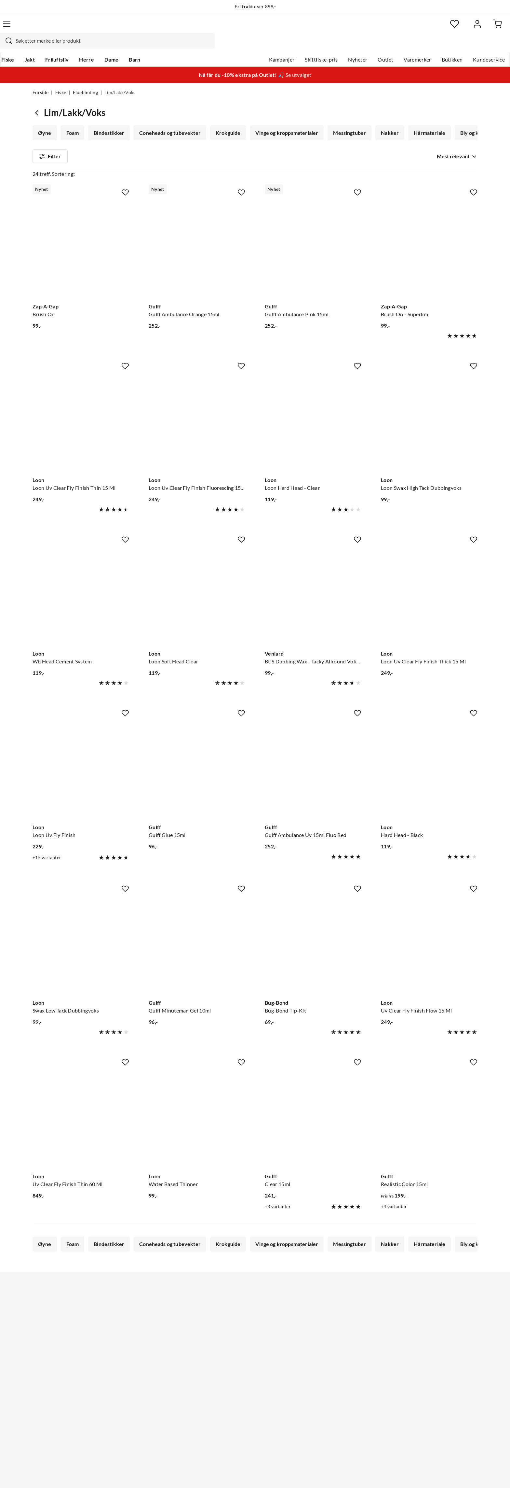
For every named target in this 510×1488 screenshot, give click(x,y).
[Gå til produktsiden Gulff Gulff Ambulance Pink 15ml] (313, 249)
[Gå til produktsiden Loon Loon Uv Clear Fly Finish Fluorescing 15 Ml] (197, 423)
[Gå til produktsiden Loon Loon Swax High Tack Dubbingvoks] (429, 423)
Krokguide (225, 120)
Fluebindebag (212, 139)
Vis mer (458, 139)
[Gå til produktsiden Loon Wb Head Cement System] (81, 597)
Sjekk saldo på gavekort (60, 1356)
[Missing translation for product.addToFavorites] (125, 193)
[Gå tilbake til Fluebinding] (38, 100)
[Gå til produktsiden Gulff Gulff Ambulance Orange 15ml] (197, 249)
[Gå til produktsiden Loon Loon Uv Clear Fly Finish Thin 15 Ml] (81, 423)
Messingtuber (345, 120)
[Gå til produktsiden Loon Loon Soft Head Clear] (197, 597)
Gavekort (136, 1336)
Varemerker (384, 46)
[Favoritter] (414, 27)
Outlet (353, 46)
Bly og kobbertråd (59, 139)
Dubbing (328, 139)
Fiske (39, 46)
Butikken (419, 46)
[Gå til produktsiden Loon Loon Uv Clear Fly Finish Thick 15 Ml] (429, 597)
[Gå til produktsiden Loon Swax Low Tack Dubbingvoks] (81, 947)
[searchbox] (254, 27)
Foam (72, 120)
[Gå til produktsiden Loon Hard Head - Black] (429, 771)
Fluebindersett (370, 139)
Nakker (385, 120)
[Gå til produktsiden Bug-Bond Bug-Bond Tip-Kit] (313, 947)
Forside (40, 80)
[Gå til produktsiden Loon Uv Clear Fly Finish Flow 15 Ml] (429, 947)
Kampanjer (249, 46)
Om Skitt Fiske (235, 1325)
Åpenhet (228, 1388)
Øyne (44, 120)
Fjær (149, 139)
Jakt (61, 46)
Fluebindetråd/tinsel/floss (273, 139)
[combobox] (248, 27)
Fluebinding (85, 80)
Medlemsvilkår (235, 1408)
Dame (143, 46)
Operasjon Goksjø (239, 1367)
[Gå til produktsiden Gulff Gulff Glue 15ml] (197, 771)
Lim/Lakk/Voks (112, 139)
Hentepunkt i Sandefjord (61, 1346)
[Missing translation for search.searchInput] (147, 27)
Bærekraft (230, 1377)
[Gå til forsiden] (63, 27)
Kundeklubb (232, 1398)
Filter (50, 163)
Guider (41, 1336)
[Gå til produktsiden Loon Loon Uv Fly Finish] (81, 771)
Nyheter (325, 46)
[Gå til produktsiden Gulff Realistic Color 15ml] (429, 1120)
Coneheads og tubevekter (168, 120)
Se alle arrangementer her (247, 1356)
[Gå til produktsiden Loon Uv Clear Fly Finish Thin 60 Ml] (81, 1120)
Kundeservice (456, 46)
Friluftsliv (88, 46)
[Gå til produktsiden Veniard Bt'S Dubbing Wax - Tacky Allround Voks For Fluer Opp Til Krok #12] (313, 597)
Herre (117, 46)
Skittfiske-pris (288, 46)
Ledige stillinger (236, 1336)
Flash (175, 139)
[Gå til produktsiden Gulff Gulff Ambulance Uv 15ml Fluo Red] (313, 771)
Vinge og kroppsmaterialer (283, 120)
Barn (165, 46)
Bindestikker (107, 120)
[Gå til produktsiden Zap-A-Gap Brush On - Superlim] (429, 249)
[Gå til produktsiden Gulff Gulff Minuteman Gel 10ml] (197, 947)
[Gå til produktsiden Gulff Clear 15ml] (313, 1120)
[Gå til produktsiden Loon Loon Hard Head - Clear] (313, 423)
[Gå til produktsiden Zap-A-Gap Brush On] (81, 249)
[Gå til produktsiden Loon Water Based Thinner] (197, 1120)
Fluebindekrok (419, 139)
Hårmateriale (424, 120)
